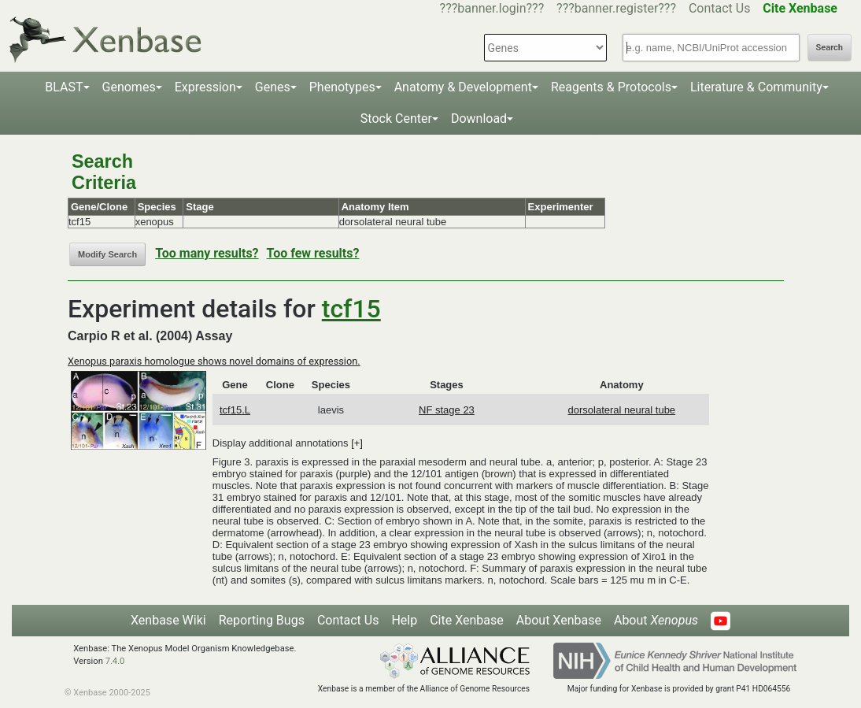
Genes (272, 87)
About (656, 620)
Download (479, 118)
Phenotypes (342, 87)
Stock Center (396, 118)
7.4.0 (115, 661)
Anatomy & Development (463, 87)
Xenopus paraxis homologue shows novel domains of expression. (214, 361)
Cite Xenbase (467, 620)
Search (829, 48)
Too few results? (313, 253)
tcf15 (351, 309)
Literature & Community (756, 87)
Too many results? (206, 253)
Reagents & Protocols (611, 87)
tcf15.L (235, 410)
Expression (205, 87)
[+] (357, 443)
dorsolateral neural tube (622, 410)
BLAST (64, 87)
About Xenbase (558, 620)
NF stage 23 (447, 410)
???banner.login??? (492, 8)
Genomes (129, 87)
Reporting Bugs (262, 620)
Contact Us (720, 8)
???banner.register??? (616, 8)
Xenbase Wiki (168, 620)
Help (404, 620)
